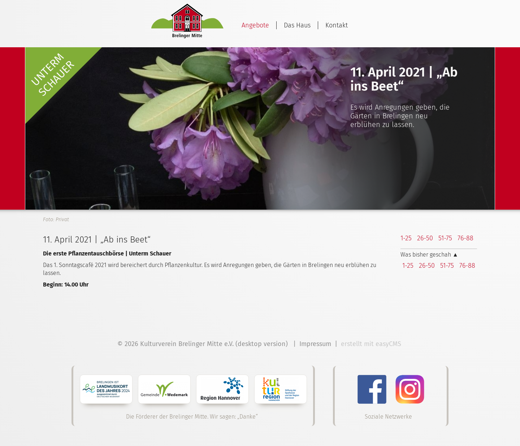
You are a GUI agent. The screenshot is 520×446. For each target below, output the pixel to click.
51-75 (445, 238)
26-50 (425, 238)
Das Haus (297, 25)
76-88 (465, 238)
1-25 (406, 238)
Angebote (255, 25)
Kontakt (336, 25)
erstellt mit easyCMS (372, 344)
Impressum (315, 344)
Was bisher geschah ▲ (429, 254)
